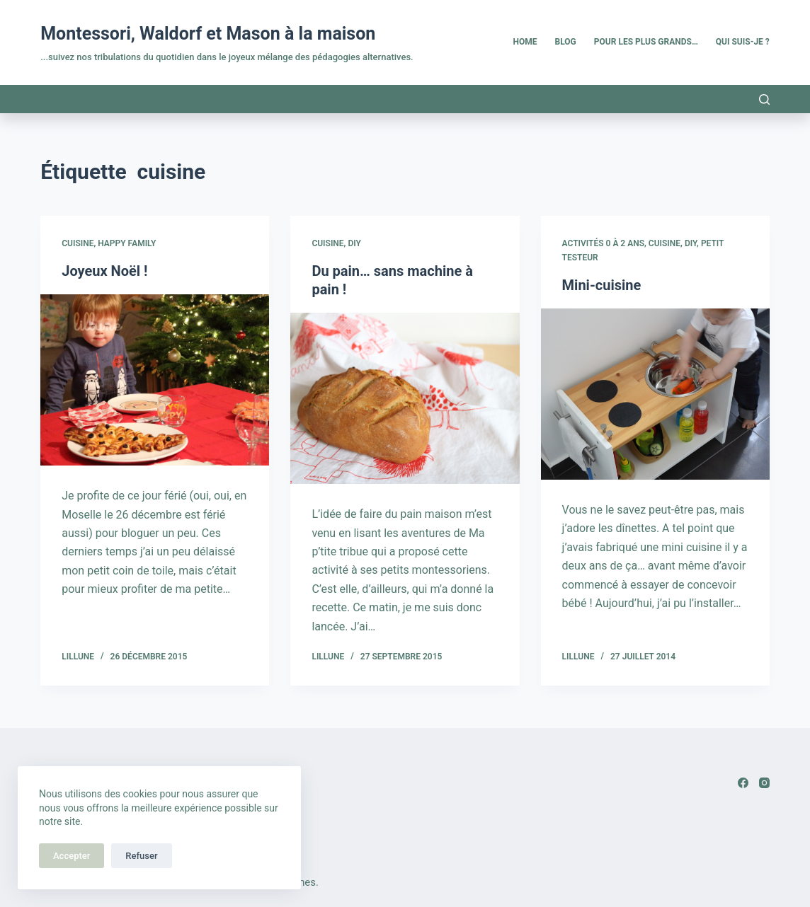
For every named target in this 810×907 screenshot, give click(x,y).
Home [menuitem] (525, 42)
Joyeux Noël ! (104, 270)
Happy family (127, 243)
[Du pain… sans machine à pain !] (404, 398)
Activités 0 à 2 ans (603, 243)
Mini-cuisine (601, 285)
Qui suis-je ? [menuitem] (743, 42)
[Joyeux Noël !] (154, 380)
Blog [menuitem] (565, 42)
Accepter (71, 855)
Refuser (141, 855)
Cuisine (77, 243)
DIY (354, 243)
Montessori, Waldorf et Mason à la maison (207, 33)
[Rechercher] (764, 99)
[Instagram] (764, 783)
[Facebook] (743, 783)
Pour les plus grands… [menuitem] (646, 42)
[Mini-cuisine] (655, 394)
